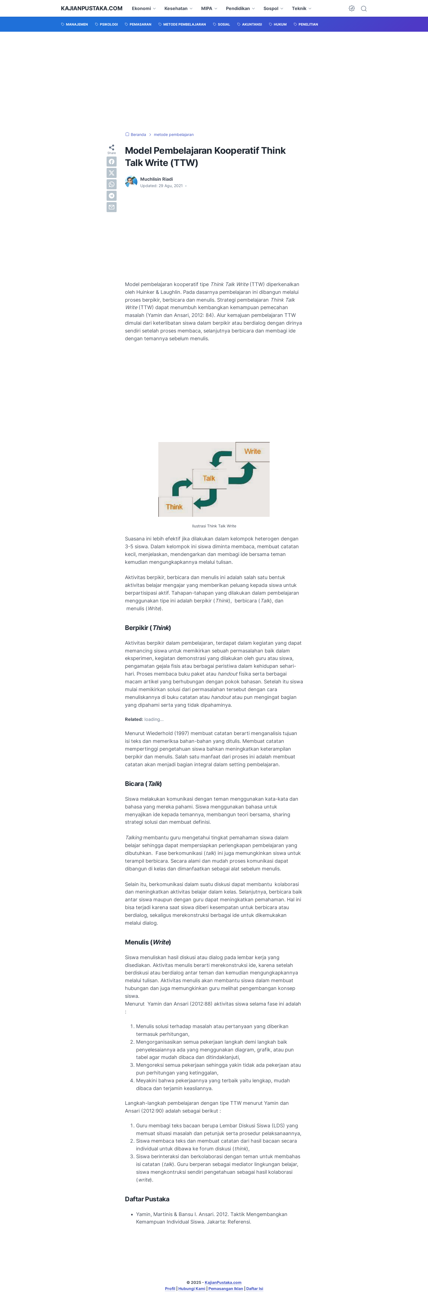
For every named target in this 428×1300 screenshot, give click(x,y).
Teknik (299, 8)
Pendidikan (238, 8)
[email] (112, 207)
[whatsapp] (112, 184)
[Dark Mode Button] (351, 8)
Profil (170, 1288)
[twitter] (112, 173)
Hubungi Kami (191, 1288)
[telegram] (112, 196)
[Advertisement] (214, 82)
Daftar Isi (254, 1288)
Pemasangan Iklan (225, 1288)
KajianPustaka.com (91, 8)
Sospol (271, 8)
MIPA (206, 8)
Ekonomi (141, 8)
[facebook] (112, 162)
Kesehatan (176, 8)
